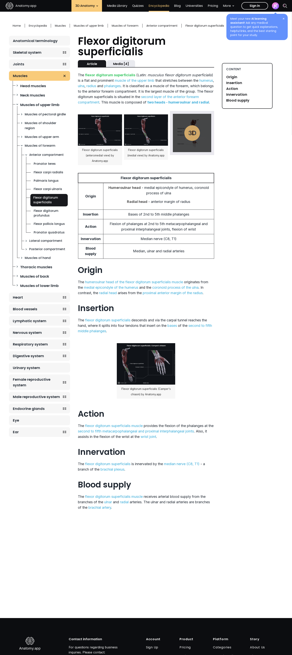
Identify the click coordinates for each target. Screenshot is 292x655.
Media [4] (121, 64)
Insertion (234, 83)
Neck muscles (32, 95)
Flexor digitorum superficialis (45, 200)
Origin (231, 77)
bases (172, 326)
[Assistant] (275, 5)
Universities (194, 6)
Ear (16, 432)
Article (92, 64)
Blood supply (237, 100)
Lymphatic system (29, 320)
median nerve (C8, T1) (182, 464)
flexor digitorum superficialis (107, 320)
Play (192, 133)
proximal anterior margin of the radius (173, 293)
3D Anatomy (86, 6)
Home (17, 26)
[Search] (285, 6)
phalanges (112, 86)
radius (91, 86)
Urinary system (26, 367)
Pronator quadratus (49, 232)
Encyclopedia (159, 6)
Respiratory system (30, 344)
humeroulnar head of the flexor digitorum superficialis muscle (134, 282)
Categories (222, 647)
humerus (206, 80)
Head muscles (33, 85)
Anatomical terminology (35, 40)
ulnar (108, 502)
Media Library (117, 6)
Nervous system (27, 332)
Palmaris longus (46, 181)
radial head (108, 293)
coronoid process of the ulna (175, 287)
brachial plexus (112, 469)
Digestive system (28, 355)
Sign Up (152, 647)
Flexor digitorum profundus (46, 213)
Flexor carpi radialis (48, 172)
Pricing (213, 6)
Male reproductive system (36, 396)
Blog (177, 6)
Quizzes (138, 6)
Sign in (255, 6)
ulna (81, 86)
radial (124, 502)
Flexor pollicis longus (49, 224)
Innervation (236, 94)
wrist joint (148, 437)
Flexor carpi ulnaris (48, 189)
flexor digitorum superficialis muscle (114, 426)
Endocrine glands (29, 408)
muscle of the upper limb (134, 80)
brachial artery (99, 507)
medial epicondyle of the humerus (111, 287)
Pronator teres (45, 164)
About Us (257, 647)
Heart (18, 297)
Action (232, 89)
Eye (16, 420)
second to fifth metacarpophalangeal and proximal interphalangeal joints (136, 431)
